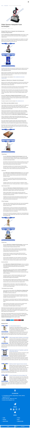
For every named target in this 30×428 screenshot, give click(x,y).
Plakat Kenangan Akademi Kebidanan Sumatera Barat (18, 337)
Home (2, 5)
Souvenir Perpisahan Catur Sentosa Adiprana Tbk (18, 375)
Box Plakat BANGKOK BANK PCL (15, 325)
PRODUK (4, 419)
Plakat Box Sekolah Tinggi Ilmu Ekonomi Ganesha (18, 363)
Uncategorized (6, 5)
